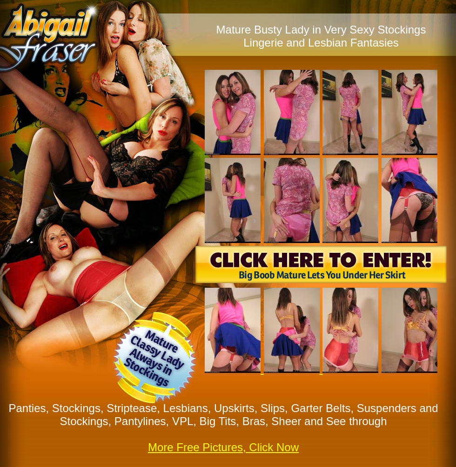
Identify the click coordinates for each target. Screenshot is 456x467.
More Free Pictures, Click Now (223, 447)
